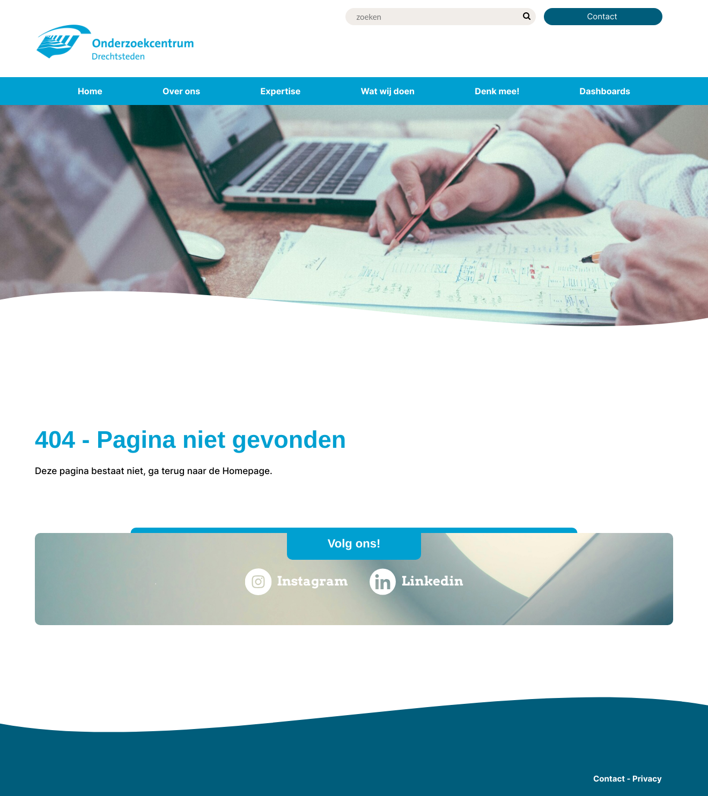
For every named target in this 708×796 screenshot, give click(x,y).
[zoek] (526, 16)
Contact (603, 16)
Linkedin (416, 581)
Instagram (296, 581)
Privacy (647, 779)
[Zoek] (431, 16)
